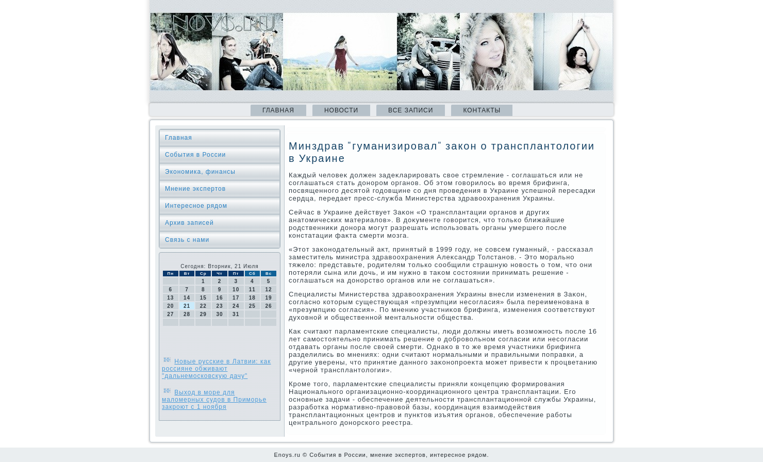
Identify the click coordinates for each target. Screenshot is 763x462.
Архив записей (189, 222)
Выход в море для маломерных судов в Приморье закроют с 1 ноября (214, 399)
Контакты (482, 110)
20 (170, 306)
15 (203, 298)
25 (252, 306)
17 (236, 298)
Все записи (410, 110)
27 (170, 314)
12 (269, 289)
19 (269, 298)
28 (187, 314)
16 (219, 298)
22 (203, 306)
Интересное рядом (196, 205)
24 (236, 306)
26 (269, 306)
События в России (195, 154)
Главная (278, 110)
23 (219, 306)
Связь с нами (187, 239)
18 (252, 298)
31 (236, 314)
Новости (341, 110)
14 (187, 298)
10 (236, 289)
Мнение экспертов (195, 188)
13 (170, 298)
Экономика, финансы (200, 171)
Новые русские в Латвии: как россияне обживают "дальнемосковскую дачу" (216, 369)
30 (219, 314)
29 (203, 314)
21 (187, 306)
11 (252, 289)
